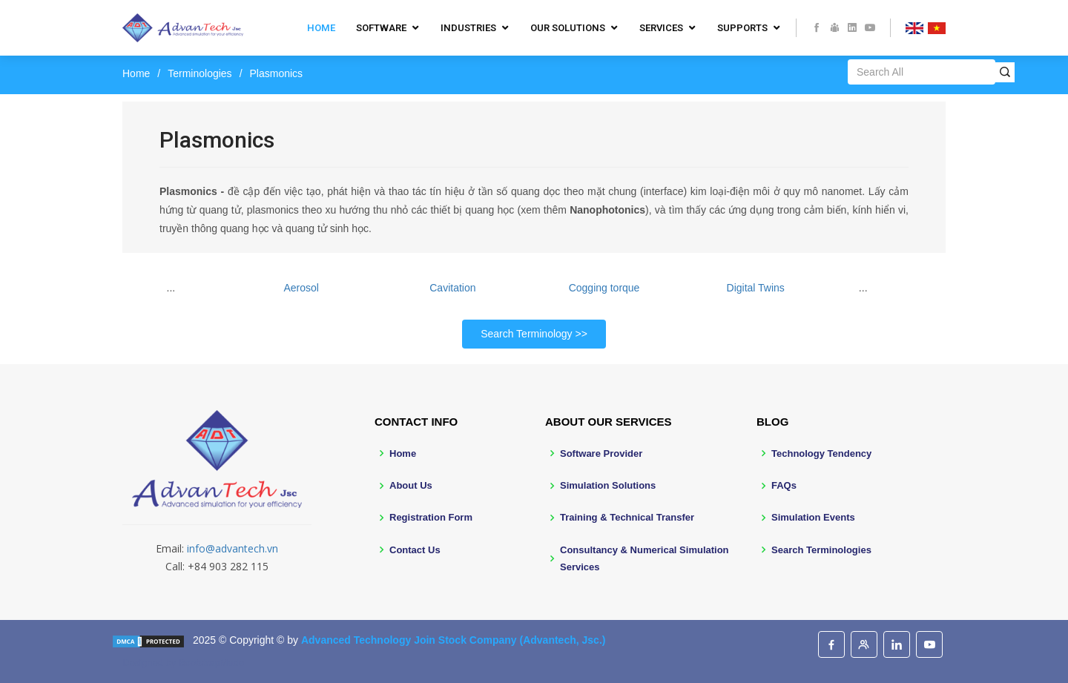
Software (381, 27)
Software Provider (601, 453)
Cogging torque (604, 288)
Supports (742, 27)
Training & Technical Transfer (627, 517)
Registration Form (430, 517)
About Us (410, 485)
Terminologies (199, 73)
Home (321, 27)
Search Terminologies (821, 549)
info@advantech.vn (232, 548)
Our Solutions (567, 27)
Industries (468, 27)
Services (661, 27)
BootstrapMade (211, 662)
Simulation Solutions (608, 485)
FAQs (784, 485)
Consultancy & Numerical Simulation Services (644, 558)
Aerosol (301, 288)
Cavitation (452, 288)
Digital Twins (756, 288)
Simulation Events (813, 517)
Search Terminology (526, 334)
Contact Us (415, 549)
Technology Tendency (821, 453)
